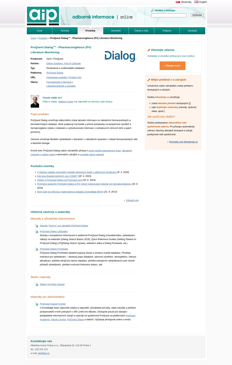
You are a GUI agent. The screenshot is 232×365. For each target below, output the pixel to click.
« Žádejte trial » (172, 65)
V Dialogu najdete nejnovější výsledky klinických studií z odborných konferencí (77, 172)
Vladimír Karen (65, 101)
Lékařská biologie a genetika (61, 86)
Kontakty (192, 30)
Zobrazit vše (132, 200)
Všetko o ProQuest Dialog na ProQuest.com (59, 180)
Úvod (39, 30)
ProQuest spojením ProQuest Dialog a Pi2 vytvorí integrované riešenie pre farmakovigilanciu (84, 184)
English (203, 2)
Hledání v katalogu (165, 10)
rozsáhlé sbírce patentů (92, 154)
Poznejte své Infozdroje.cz (183, 142)
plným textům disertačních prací (105, 150)
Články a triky (141, 30)
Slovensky (186, 2)
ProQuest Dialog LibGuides (54, 231)
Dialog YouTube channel (52, 284)
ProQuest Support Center (53, 304)
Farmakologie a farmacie (59, 82)
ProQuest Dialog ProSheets (54, 249)
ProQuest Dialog (55, 73)
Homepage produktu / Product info (64, 77)
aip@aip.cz (43, 353)
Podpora (167, 30)
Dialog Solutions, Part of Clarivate (64, 63)
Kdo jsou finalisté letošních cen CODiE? (57, 176)
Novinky (65, 30)
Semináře (116, 30)
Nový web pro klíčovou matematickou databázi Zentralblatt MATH (70, 192)
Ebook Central (58, 319)
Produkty (43, 38)
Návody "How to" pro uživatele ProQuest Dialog (64, 225)
